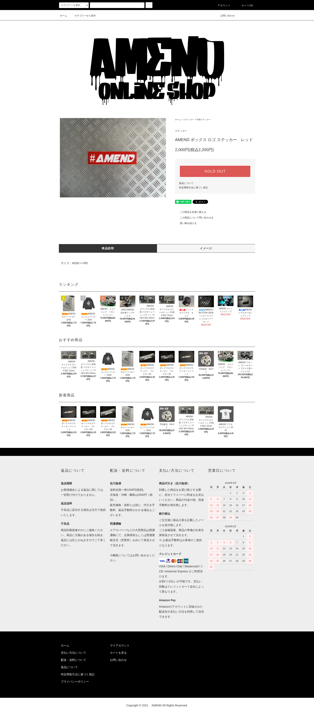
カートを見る (118, 652)
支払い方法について (73, 652)
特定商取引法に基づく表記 (193, 187)
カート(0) (245, 5)
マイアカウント (120, 645)
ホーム (63, 15)
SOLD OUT (215, 171)
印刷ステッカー (204, 119)
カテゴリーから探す (83, 15)
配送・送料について (73, 659)
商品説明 (108, 248)
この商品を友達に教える (190, 212)
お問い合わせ (225, 15)
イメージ (206, 248)
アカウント (222, 5)
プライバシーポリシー (75, 681)
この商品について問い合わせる (194, 217)
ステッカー (189, 119)
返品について (186, 183)
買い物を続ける (186, 223)
